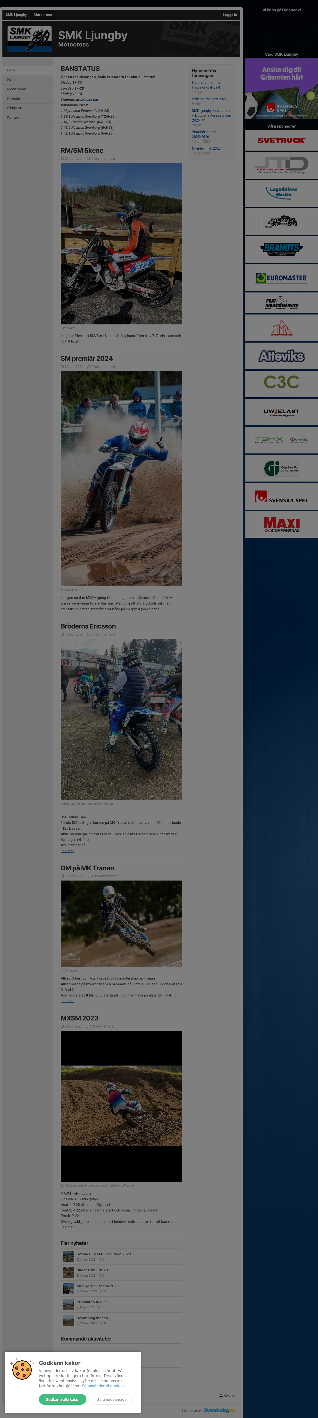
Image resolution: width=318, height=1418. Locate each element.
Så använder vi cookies (103, 1385)
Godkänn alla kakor (62, 1399)
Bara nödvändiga (111, 1399)
